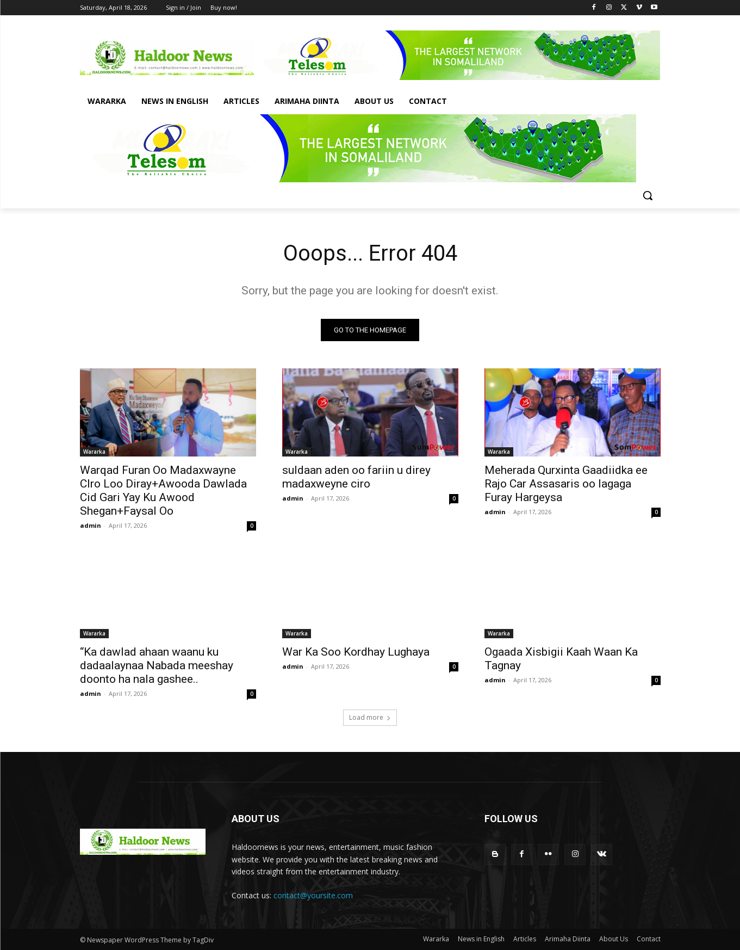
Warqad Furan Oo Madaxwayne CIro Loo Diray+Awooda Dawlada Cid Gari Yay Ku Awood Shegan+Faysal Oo (163, 490)
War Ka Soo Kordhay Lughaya (356, 651)
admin (90, 525)
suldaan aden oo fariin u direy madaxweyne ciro (356, 477)
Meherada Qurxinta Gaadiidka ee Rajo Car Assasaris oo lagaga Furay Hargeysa (566, 484)
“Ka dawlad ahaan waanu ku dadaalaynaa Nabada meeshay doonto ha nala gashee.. (156, 665)
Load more (370, 717)
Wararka (94, 451)
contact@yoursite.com (313, 895)
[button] (648, 195)
